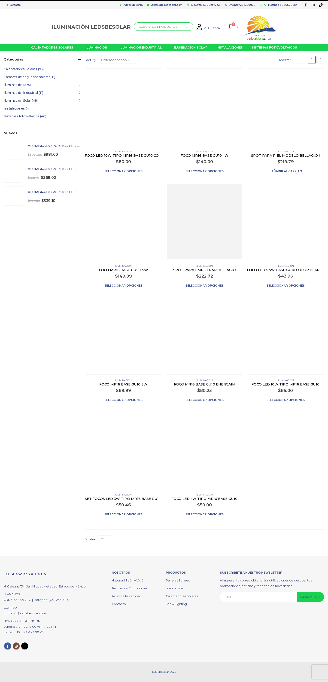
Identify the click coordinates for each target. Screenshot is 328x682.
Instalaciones (14, 108)
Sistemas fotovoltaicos (21, 116)
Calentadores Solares (20, 69)
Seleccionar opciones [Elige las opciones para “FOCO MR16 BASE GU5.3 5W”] (123, 285)
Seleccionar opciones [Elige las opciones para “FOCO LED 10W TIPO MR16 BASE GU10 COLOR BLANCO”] (123, 171)
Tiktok (24, 645)
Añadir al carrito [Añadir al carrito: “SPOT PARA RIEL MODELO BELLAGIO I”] (286, 171)
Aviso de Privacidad (126, 596)
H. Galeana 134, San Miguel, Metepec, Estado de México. (45, 586)
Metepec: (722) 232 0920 (51, 600)
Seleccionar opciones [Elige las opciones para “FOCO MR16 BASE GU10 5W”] (123, 400)
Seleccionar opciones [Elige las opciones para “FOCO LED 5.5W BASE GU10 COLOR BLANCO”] (286, 285)
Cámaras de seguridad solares (27, 77)
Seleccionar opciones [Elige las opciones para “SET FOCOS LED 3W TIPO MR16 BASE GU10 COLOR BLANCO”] (123, 514)
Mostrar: (285, 60)
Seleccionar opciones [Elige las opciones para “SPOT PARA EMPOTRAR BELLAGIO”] (204, 285)
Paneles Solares (178, 580)
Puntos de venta (131, 4)
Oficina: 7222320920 (240, 4)
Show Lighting (176, 604)
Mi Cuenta (208, 28)
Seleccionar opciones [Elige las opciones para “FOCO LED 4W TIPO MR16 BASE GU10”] (204, 514)
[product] (123, 107)
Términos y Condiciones (129, 588)
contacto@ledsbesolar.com (25, 613)
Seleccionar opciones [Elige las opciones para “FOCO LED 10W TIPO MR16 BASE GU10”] (286, 400)
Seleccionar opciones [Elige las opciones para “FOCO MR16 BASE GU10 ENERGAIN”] (204, 400)
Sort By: (91, 60)
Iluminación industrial (21, 93)
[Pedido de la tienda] (117, 60)
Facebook (7, 645)
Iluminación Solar (17, 100)
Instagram (16, 645)
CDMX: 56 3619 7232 (205, 4)
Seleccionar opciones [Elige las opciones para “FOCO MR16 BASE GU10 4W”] (204, 171)
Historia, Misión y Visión (128, 580)
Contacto (12, 4)
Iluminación (123, 151)
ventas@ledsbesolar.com (164, 4)
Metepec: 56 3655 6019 (280, 4)
